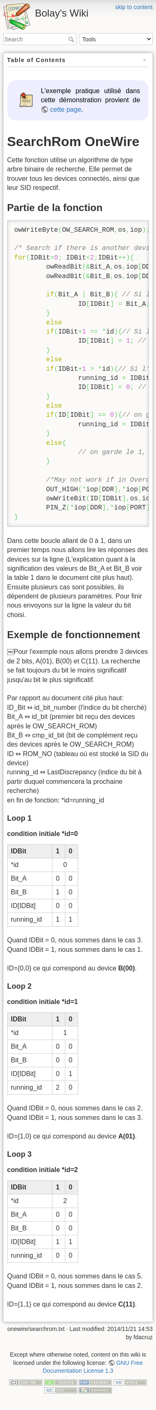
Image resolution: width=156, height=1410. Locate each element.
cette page (66, 109)
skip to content (134, 7)
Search (72, 39)
